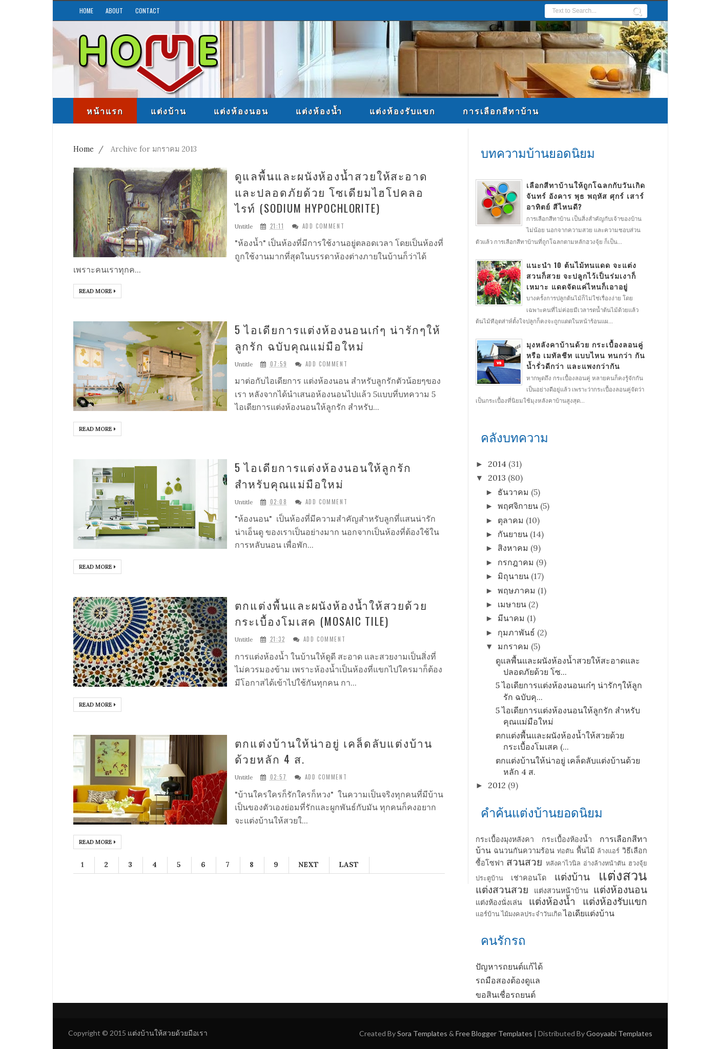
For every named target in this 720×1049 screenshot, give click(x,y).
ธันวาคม (513, 492)
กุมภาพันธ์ (516, 632)
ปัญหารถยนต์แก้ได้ (509, 966)
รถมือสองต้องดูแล (508, 980)
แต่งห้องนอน (241, 111)
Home (86, 10)
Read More (97, 291)
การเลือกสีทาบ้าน (501, 111)
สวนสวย (524, 862)
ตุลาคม (511, 520)
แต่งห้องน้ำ (319, 111)
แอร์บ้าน (488, 914)
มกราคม (513, 646)
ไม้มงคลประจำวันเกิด (531, 914)
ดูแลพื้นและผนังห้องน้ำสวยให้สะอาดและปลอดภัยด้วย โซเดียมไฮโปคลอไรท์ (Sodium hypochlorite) (331, 192)
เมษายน (512, 604)
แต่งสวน (623, 875)
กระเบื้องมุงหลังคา (505, 839)
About (114, 10)
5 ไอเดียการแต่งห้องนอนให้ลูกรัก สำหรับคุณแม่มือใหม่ (323, 475)
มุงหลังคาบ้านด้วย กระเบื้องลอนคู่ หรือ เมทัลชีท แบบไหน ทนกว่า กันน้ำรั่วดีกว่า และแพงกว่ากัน (585, 355)
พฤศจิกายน (518, 506)
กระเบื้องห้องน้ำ (567, 839)
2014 (497, 464)
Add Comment (323, 226)
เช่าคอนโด (528, 877)
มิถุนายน (513, 576)
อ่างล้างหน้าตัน (604, 863)
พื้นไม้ (585, 850)
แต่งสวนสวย (502, 889)
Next (308, 864)
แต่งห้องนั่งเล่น (499, 902)
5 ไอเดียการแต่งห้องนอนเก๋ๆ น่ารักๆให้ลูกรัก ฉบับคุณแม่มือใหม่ (338, 337)
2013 (497, 477)
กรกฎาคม (516, 562)
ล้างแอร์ (608, 851)
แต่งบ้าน (169, 111)
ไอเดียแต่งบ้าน (588, 913)
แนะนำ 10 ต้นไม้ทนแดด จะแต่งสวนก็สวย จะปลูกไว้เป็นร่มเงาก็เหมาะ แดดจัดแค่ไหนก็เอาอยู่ (581, 275)
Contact (147, 10)
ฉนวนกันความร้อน (523, 850)
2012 (497, 785)
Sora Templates (422, 1033)
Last (349, 864)
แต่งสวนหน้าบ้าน (561, 890)
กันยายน (513, 534)
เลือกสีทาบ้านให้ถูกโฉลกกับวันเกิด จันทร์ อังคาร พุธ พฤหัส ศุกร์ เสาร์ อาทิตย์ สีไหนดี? (585, 195)
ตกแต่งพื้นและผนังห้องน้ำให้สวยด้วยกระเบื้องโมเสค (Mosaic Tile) (331, 613)
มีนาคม (511, 618)
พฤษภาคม (517, 590)
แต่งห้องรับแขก (402, 111)
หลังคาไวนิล (563, 863)
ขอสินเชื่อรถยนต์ (506, 995)
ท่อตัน (565, 851)
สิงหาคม (513, 548)
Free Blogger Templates (494, 1033)
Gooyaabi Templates (619, 1033)
